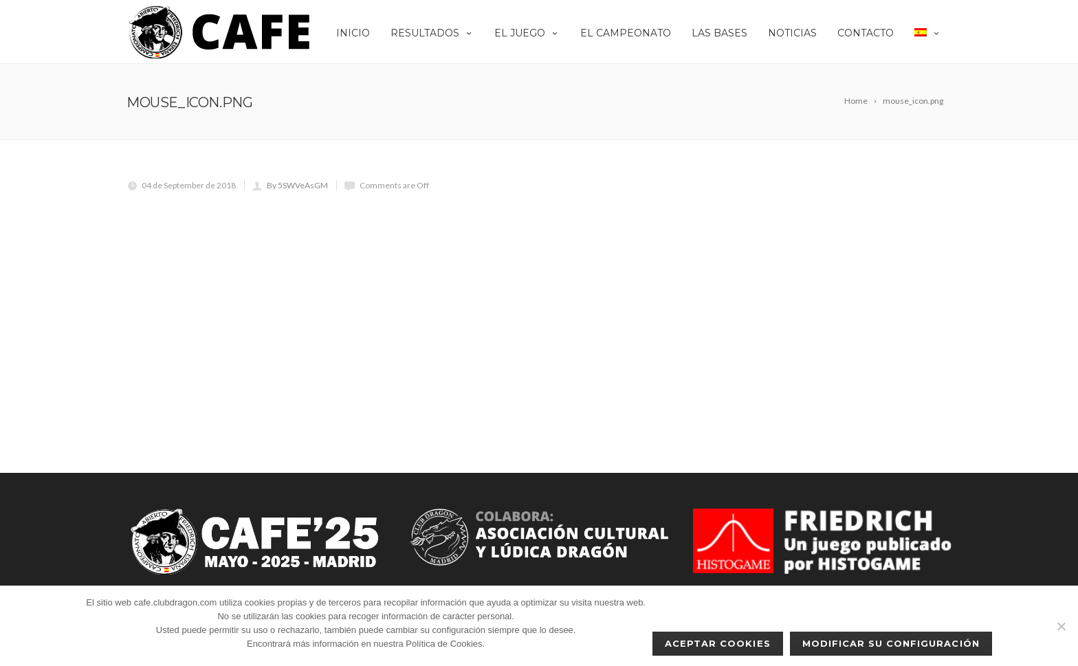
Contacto (865, 33)
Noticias (792, 33)
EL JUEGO (527, 33)
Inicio (353, 33)
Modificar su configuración (891, 643)
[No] (1061, 626)
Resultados (432, 33)
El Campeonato (625, 33)
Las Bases (719, 33)
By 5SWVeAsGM (297, 185)
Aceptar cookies (718, 643)
